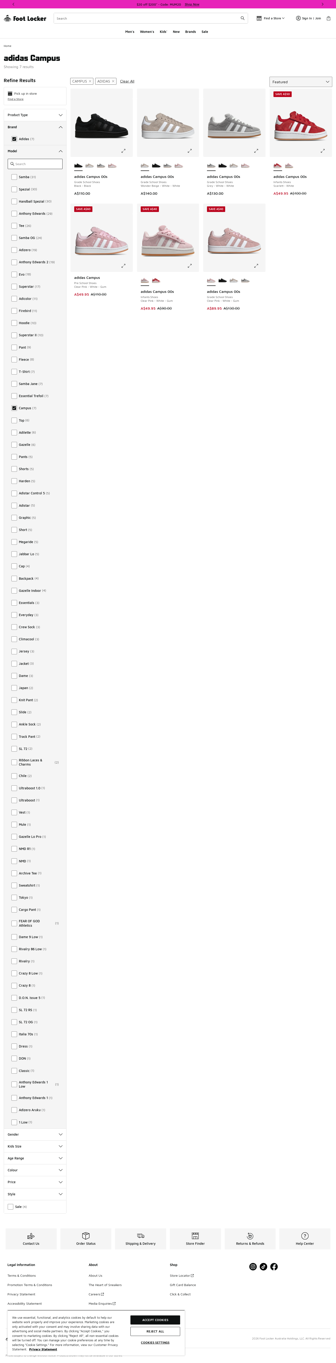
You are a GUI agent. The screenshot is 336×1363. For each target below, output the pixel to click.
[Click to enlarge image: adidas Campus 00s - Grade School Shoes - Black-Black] (127, 151)
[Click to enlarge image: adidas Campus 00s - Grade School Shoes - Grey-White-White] (259, 151)
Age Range (35, 1158)
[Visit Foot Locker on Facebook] (274, 1267)
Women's (147, 32)
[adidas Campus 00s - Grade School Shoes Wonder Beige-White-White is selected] (145, 166)
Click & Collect (180, 1294)
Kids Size (35, 1146)
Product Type (35, 115)
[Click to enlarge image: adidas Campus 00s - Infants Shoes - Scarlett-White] (326, 151)
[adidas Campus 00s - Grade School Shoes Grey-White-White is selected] (211, 166)
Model (35, 151)
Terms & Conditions (21, 1275)
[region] (96, 1333)
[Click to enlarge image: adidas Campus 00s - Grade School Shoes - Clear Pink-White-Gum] (259, 266)
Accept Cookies (155, 1320)
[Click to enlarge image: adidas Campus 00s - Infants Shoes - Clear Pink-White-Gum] (193, 266)
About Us (95, 1275)
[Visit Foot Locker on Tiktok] (263, 1267)
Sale (205, 32)
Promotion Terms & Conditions (29, 1285)
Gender (35, 1134)
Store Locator (182, 1275)
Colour (35, 1170)
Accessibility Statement (24, 1303)
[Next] (322, 4)
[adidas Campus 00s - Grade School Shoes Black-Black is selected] (78, 166)
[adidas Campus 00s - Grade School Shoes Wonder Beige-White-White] (89, 166)
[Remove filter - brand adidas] (105, 81)
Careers (96, 1294)
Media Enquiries (102, 1303)
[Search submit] (243, 18)
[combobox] (151, 18)
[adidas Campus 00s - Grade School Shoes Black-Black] (156, 166)
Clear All (127, 81)
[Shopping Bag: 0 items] (328, 18)
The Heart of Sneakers (105, 1285)
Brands (190, 32)
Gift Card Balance (183, 1285)
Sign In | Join (308, 18)
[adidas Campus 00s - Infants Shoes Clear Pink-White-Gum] (289, 166)
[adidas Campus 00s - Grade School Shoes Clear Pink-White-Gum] (112, 166)
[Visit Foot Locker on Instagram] (253, 1267)
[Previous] (13, 4)
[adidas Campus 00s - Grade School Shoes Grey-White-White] (101, 166)
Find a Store (16, 99)
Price (35, 1182)
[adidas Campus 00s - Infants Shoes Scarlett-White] (156, 281)
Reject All (155, 1331)
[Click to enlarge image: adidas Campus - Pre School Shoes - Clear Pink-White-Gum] (127, 266)
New (176, 32)
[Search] (151, 18)
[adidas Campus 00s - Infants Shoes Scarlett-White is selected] (277, 166)
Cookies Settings (155, 1342)
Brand (35, 127)
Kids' (163, 32)
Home (7, 46)
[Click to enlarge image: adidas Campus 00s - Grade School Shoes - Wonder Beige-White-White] (193, 151)
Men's (129, 32)
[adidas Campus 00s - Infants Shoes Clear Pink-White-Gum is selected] (145, 281)
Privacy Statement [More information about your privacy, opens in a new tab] (43, 1349)
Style (35, 1194)
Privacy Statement (21, 1294)
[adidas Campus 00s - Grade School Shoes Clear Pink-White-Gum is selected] (211, 281)
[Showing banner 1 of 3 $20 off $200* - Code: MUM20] (168, 4)
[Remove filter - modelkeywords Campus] (81, 81)
